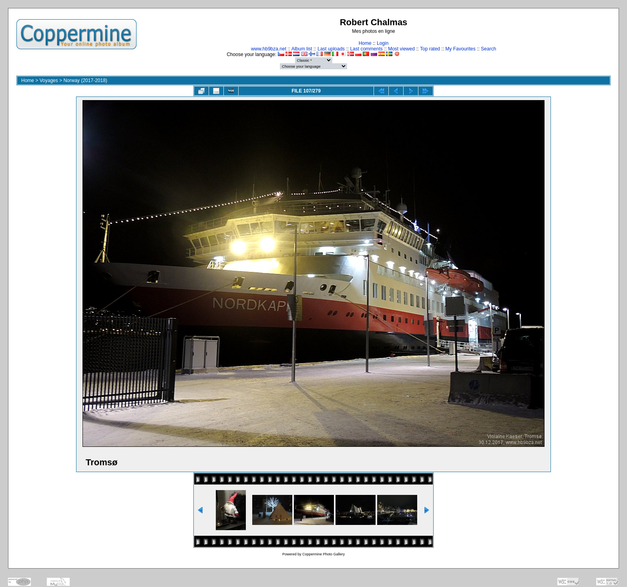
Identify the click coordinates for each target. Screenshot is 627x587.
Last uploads (331, 49)
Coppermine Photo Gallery (323, 554)
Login (382, 43)
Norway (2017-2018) (85, 80)
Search (488, 49)
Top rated (430, 49)
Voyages (49, 80)
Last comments (366, 49)
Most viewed (401, 49)
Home (365, 43)
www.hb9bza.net (268, 49)
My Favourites (460, 49)
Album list (301, 49)
